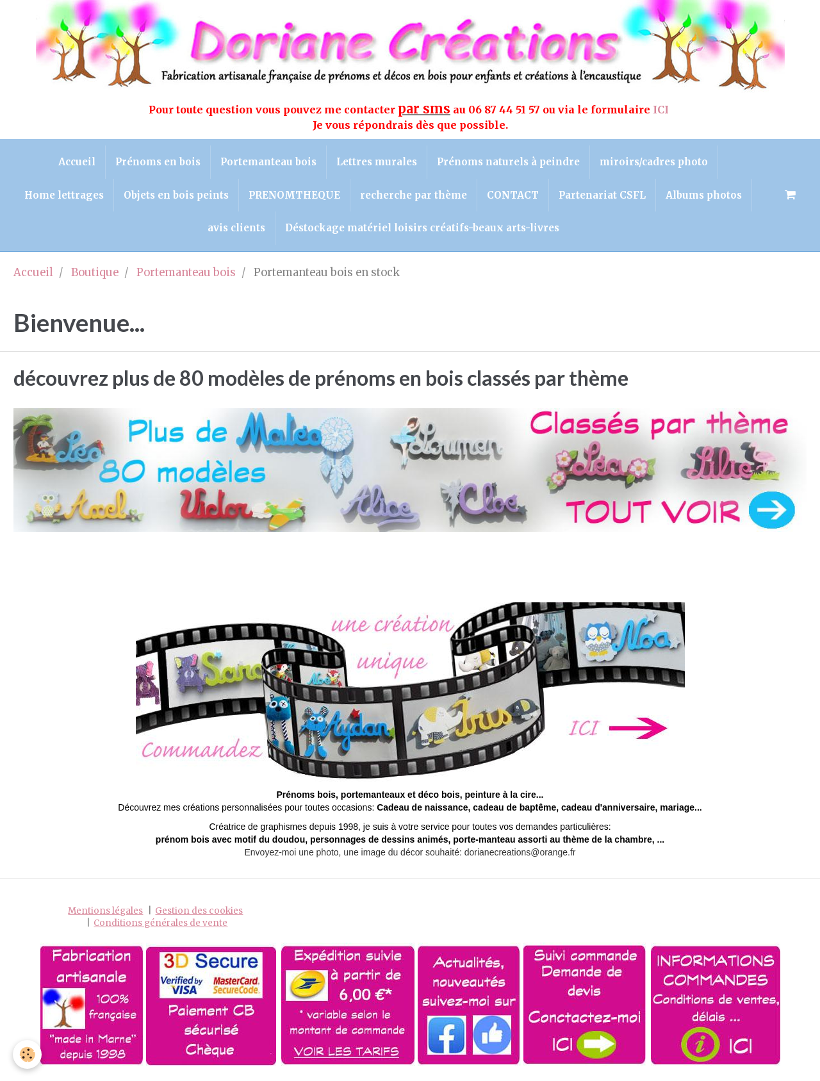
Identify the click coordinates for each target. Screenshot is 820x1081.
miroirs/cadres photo (654, 162)
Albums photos (704, 195)
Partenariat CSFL (602, 195)
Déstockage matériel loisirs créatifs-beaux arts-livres (422, 228)
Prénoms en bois (158, 162)
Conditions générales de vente (160, 923)
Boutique (95, 272)
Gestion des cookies (199, 910)
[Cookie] (27, 1054)
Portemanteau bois (268, 162)
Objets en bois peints (176, 195)
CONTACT (513, 195)
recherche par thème (413, 195)
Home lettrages (64, 195)
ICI (662, 109)
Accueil (76, 162)
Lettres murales (376, 162)
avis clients (236, 228)
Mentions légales (105, 910)
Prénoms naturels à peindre (508, 162)
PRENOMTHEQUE (294, 195)
